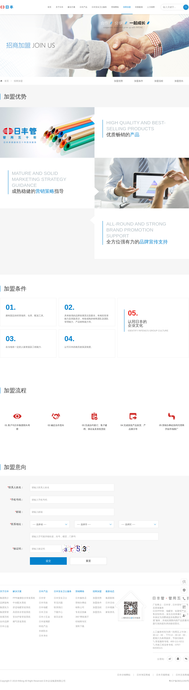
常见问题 (58, 602)
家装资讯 (110, 612)
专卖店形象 (80, 612)
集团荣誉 (4, 612)
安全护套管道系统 (21, 617)
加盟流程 (158, 81)
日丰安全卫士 (60, 598)
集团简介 (4, 598)
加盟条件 (138, 81)
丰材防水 (43, 631)
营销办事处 (80, 602)
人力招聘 (151, 7)
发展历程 (4, 617)
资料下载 (79, 626)
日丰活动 (110, 602)
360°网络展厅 (82, 617)
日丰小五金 (44, 617)
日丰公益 (4, 626)
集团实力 (4, 607)
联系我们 (58, 607)
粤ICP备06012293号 (179, 681)
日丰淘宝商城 (143, 675)
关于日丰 (59, 7)
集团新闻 (110, 598)
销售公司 (79, 607)
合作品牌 (4, 621)
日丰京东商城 (182, 675)
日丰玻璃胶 (44, 621)
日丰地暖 (43, 607)
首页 (49, 7)
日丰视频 (110, 607)
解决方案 (71, 7)
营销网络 (115, 7)
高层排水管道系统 (21, 612)
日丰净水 (43, 635)
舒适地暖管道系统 (21, 607)
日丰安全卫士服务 (99, 7)
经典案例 (139, 7)
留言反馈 (58, 617)
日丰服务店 (80, 598)
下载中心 (58, 612)
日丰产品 (83, 7)
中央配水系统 (19, 602)
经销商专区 (80, 621)
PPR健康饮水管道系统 (24, 598)
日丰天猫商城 (162, 675)
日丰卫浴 (43, 612)
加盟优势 (118, 81)
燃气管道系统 (19, 621)
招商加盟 (127, 7)
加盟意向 (179, 81)
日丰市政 (43, 602)
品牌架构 (4, 602)
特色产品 (43, 626)
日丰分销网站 (123, 675)
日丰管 (42, 598)
